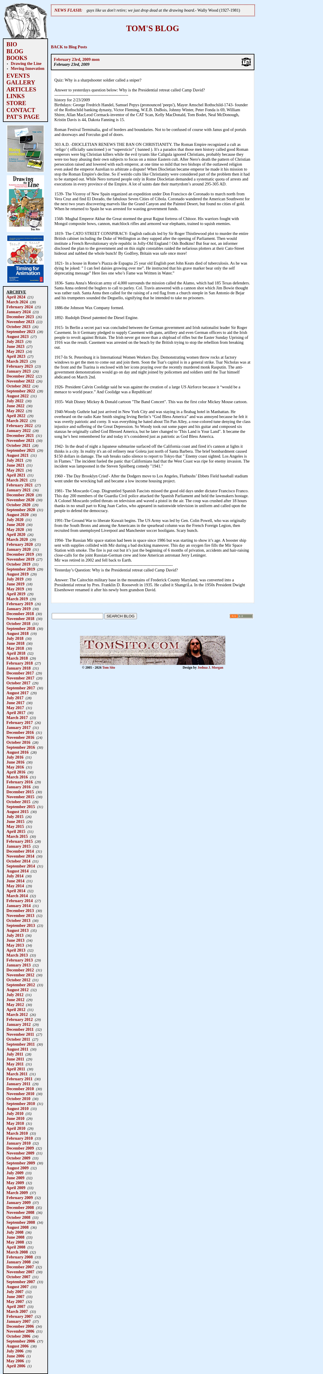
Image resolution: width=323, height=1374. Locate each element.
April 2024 (15, 297)
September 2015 (20, 806)
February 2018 (19, 663)
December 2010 (20, 1088)
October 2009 (18, 1158)
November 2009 (20, 1153)
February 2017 (19, 722)
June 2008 (15, 1237)
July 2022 (15, 401)
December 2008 (20, 1207)
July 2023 (15, 341)
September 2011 (20, 1044)
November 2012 (20, 975)
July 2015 (15, 816)
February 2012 (19, 1019)
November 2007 (20, 1271)
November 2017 (20, 678)
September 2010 (20, 1103)
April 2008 (15, 1247)
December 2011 (20, 1029)
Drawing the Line (26, 63)
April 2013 (15, 950)
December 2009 (20, 1148)
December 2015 (20, 791)
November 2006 (20, 1331)
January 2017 (18, 727)
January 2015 (18, 846)
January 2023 (18, 371)
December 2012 (20, 970)
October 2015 (18, 801)
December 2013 (20, 910)
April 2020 (15, 534)
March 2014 (17, 895)
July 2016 (15, 757)
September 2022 (20, 391)
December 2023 (20, 316)
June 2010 (15, 1118)
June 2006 (15, 1356)
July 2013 (15, 935)
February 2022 (19, 425)
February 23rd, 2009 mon (77, 59)
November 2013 (20, 915)
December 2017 (20, 673)
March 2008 (17, 1252)
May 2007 (15, 1301)
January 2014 (18, 905)
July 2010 (15, 1113)
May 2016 (15, 767)
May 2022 (15, 410)
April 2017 (15, 712)
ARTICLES (21, 89)
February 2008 (19, 1257)
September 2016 (20, 747)
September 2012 (20, 984)
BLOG (14, 51)
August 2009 (17, 1168)
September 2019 (20, 569)
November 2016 (20, 737)
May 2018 (15, 648)
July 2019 (15, 579)
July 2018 (15, 638)
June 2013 (15, 940)
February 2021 (19, 485)
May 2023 (15, 351)
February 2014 (19, 900)
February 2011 (19, 1078)
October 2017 (18, 683)
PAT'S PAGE (23, 117)
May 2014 (15, 885)
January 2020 (18, 549)
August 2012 (17, 989)
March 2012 (17, 1014)
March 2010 (17, 1133)
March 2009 (17, 1192)
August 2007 (17, 1286)
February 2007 (19, 1316)
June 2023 (15, 346)
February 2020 (19, 544)
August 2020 (17, 514)
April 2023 (15, 356)
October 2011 (18, 1039)
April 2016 (15, 772)
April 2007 (15, 1306)
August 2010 (17, 1108)
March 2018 (17, 658)
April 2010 (15, 1128)
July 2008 (15, 1232)
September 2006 (20, 1341)
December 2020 (20, 495)
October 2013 (18, 920)
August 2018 (17, 633)
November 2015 (20, 796)
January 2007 (18, 1321)
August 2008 (17, 1227)
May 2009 (15, 1182)
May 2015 (15, 826)
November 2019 (20, 559)
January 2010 (18, 1143)
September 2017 (20, 688)
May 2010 (15, 1123)
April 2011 (15, 1069)
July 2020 (15, 519)
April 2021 (15, 475)
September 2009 (20, 1163)
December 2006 (20, 1326)
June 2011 (15, 1059)
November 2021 (20, 440)
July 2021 (15, 460)
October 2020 (18, 504)
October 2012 (18, 980)
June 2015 (15, 821)
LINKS (15, 96)
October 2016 (18, 742)
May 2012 (15, 1004)
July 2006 (15, 1351)
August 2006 (17, 1346)
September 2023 (20, 331)
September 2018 (20, 628)
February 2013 (19, 960)
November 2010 (20, 1093)
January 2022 (18, 430)
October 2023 (18, 326)
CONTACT (20, 110)
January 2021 (18, 490)
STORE (16, 103)
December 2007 (20, 1267)
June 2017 (15, 702)
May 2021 (15, 470)
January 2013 (18, 965)
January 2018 (18, 668)
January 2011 (18, 1083)
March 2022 (17, 420)
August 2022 (17, 396)
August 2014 (17, 871)
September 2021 (20, 450)
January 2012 (18, 1024)
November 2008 (20, 1212)
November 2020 (20, 499)
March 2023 (17, 361)
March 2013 (17, 955)
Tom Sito (108, 667)
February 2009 (19, 1197)
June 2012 (15, 999)
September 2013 (20, 925)
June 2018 (15, 643)
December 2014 (20, 851)
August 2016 (17, 752)
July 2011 (14, 1054)
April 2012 (15, 1009)
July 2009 (15, 1173)
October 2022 (18, 386)
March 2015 (17, 836)
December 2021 (20, 435)
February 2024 (19, 306)
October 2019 (18, 564)
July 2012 (15, 994)
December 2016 (20, 732)
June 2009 (15, 1177)
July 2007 (15, 1291)
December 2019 (20, 554)
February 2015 (19, 841)
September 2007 (20, 1281)
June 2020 (15, 524)
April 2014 (15, 890)
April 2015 (15, 831)
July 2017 (15, 697)
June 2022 (15, 405)
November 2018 (20, 618)
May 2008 (15, 1242)
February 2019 (19, 603)
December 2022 (20, 376)
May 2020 (15, 529)
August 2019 (17, 574)
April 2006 (15, 1366)
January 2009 (18, 1202)
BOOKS (16, 58)
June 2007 (15, 1296)
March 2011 (17, 1074)
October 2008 (18, 1217)
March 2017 (17, 717)
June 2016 (15, 762)
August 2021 (17, 455)
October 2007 (18, 1276)
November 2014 (20, 856)
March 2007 (17, 1311)
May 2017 (15, 707)
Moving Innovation (27, 68)
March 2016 (17, 777)
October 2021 (18, 445)
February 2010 (19, 1138)
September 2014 (20, 866)
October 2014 (18, 861)
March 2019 (17, 598)
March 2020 (17, 539)
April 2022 (15, 415)
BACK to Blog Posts (69, 47)
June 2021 (15, 465)
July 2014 (15, 876)
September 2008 (20, 1222)
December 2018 (20, 613)
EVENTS (18, 75)
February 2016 (19, 782)
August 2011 (17, 1049)
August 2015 (17, 811)
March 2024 (17, 302)
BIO (11, 44)
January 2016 (18, 787)
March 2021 (17, 480)
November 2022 (20, 381)
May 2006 (15, 1361)
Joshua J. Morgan (210, 667)
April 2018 (15, 653)
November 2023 (20, 321)
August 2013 (17, 930)
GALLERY (20, 82)
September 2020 (20, 509)
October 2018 (18, 623)
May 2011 (15, 1064)
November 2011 (20, 1034)
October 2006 (18, 1336)
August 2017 (17, 692)
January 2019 (18, 608)
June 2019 (15, 584)
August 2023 (17, 336)
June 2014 (15, 881)
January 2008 (18, 1262)
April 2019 (15, 594)
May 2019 (15, 589)
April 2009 (15, 1187)
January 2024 (18, 311)
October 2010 (18, 1098)
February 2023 (19, 366)
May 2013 (15, 945)
